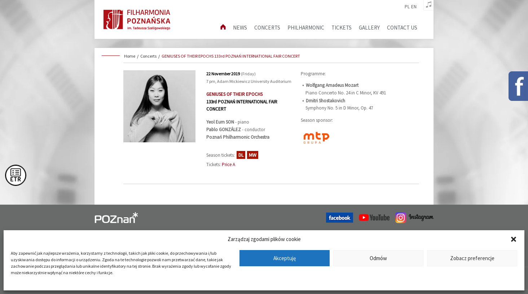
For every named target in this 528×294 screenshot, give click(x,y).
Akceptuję (284, 258)
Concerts (267, 27)
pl (407, 7)
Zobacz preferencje (472, 258)
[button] (513, 239)
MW (252, 155)
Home (129, 56)
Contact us (402, 27)
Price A (228, 164)
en (414, 7)
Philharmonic (305, 27)
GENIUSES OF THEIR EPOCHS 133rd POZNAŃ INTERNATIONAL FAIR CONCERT (231, 56)
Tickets (341, 27)
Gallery (369, 27)
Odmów (378, 258)
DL (240, 155)
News (240, 27)
